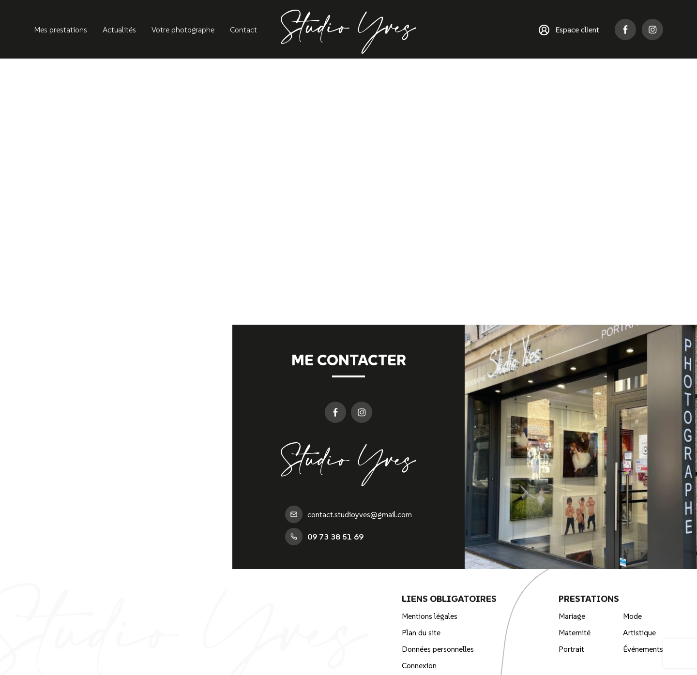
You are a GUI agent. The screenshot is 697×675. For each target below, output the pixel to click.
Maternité (575, 632)
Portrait (571, 649)
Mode (632, 616)
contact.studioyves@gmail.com (348, 514)
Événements (643, 649)
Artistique (639, 632)
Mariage (572, 616)
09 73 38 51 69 (324, 536)
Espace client (569, 30)
